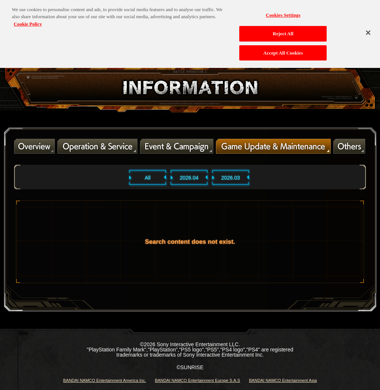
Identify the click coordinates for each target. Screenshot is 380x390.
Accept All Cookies (283, 50)
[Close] (368, 30)
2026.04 (189, 178)
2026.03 (230, 178)
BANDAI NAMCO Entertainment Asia (283, 380)
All (148, 178)
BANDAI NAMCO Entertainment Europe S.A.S (197, 380)
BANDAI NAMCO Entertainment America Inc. (104, 380)
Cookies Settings (283, 13)
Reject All (283, 31)
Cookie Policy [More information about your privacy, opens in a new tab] (28, 21)
